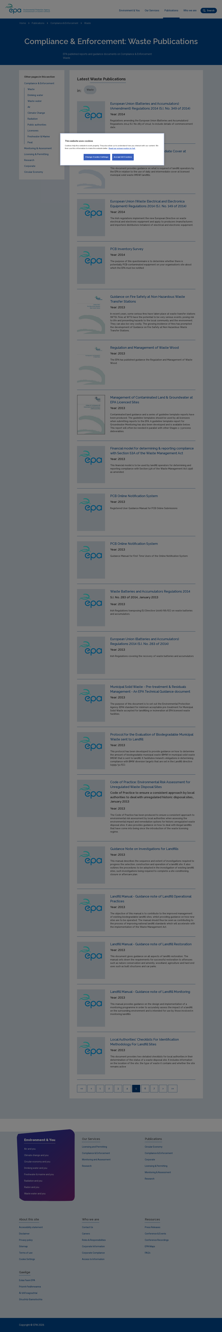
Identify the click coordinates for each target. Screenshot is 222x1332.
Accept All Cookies (123, 157)
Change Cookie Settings (97, 157)
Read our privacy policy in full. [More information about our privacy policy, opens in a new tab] (122, 148)
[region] (112, 149)
